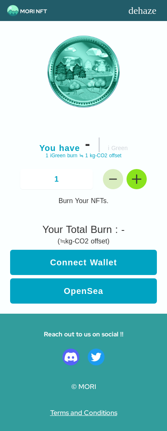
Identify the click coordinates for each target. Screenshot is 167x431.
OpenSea (83, 291)
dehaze (142, 10)
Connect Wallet (83, 262)
